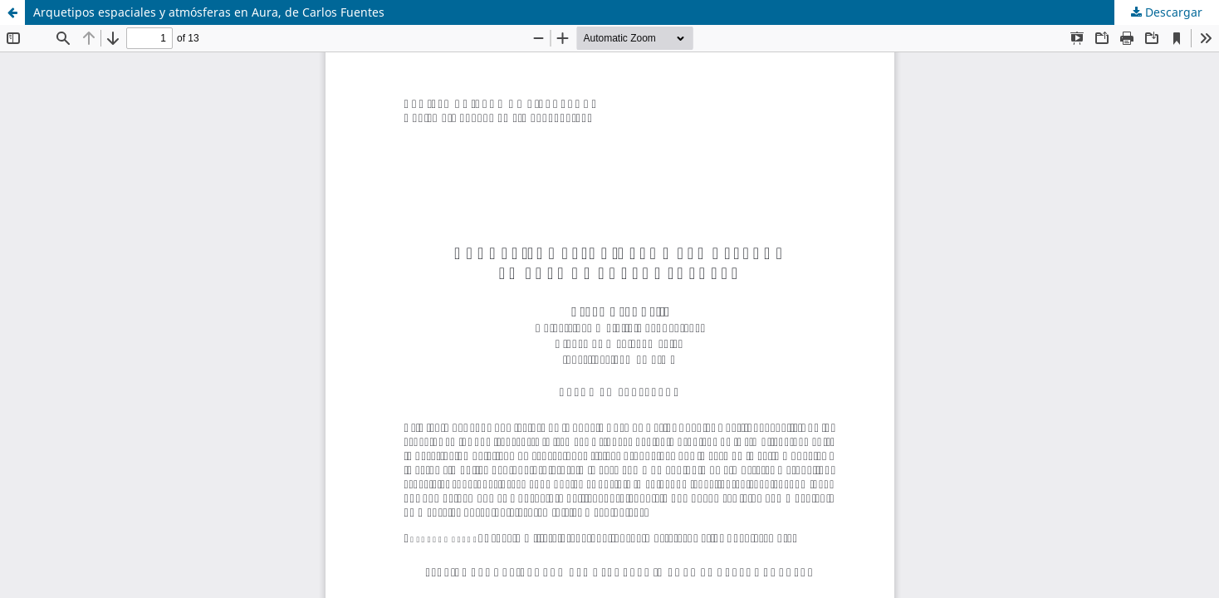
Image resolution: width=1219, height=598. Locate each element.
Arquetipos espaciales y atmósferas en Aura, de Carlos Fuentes (208, 12)
